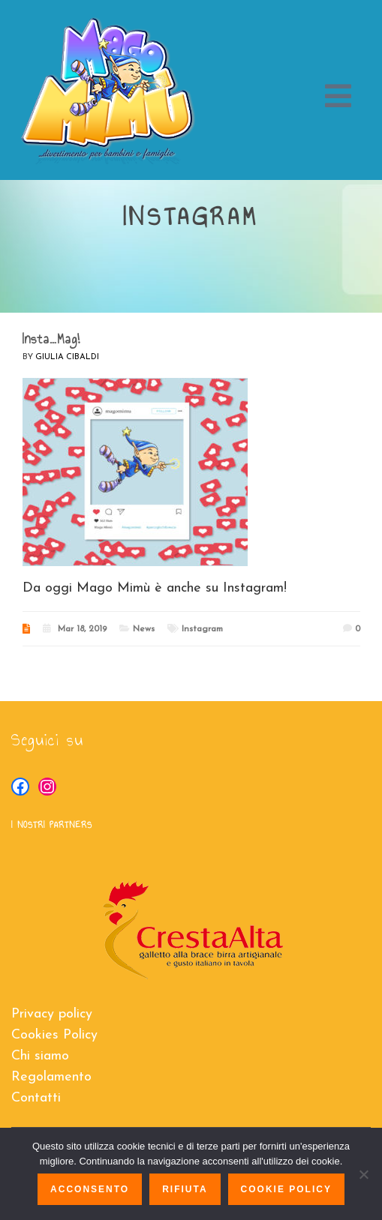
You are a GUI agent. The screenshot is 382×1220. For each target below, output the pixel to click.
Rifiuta (184, 1189)
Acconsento (89, 1189)
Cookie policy (286, 1189)
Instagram (202, 629)
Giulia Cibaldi (67, 357)
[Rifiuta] (363, 1174)
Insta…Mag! (51, 338)
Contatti (36, 1098)
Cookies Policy (54, 1035)
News (144, 629)
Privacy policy (51, 1014)
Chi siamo (40, 1056)
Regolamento (51, 1077)
